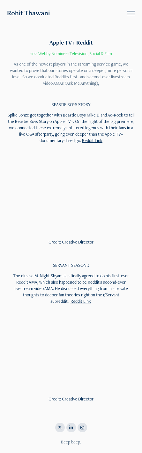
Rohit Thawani (28, 13)
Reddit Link (92, 140)
